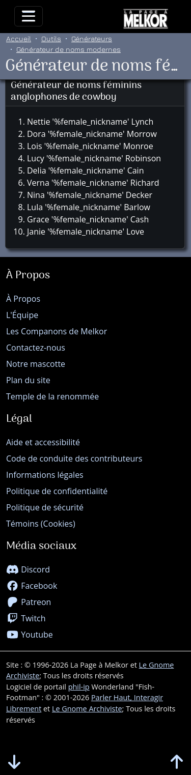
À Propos (23, 298)
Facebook (31, 585)
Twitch (26, 618)
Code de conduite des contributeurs (74, 458)
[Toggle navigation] (28, 16)
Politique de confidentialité (56, 491)
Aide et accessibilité (43, 442)
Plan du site (28, 380)
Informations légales (45, 474)
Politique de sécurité (45, 507)
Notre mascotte (35, 363)
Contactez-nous (35, 347)
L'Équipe (22, 315)
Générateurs (91, 38)
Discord (28, 569)
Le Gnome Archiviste (87, 708)
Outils (51, 38)
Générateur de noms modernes (68, 49)
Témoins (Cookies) (40, 523)
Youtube (29, 634)
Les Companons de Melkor (56, 331)
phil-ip (79, 687)
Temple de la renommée (52, 396)
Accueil (18, 38)
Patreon (28, 602)
